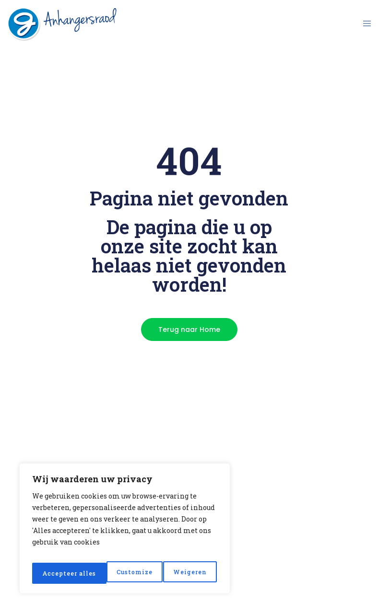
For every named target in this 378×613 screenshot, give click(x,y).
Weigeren (114, 573)
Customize (58, 573)
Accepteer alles (180, 573)
